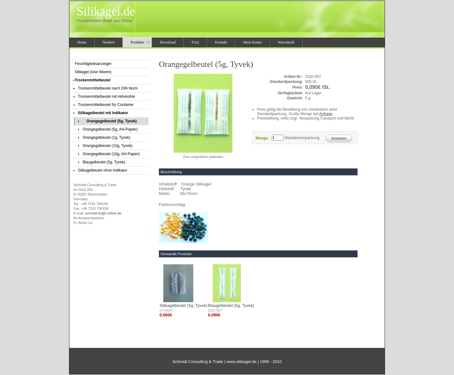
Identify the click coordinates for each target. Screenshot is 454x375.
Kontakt (221, 42)
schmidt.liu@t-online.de (103, 213)
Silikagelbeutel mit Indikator (103, 113)
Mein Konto (252, 42)
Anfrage (325, 114)
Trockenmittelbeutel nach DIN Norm (108, 88)
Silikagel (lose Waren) (93, 72)
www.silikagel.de (241, 361)
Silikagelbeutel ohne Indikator (102, 170)
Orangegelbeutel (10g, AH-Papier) (111, 154)
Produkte (140, 42)
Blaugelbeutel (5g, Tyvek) (104, 162)
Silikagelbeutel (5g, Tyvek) (183, 305)
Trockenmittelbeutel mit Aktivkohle (106, 96)
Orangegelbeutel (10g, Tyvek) (107, 146)
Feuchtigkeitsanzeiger (93, 64)
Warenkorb (286, 42)
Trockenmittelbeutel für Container (106, 105)
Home (81, 42)
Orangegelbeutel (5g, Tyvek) (111, 121)
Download (168, 42)
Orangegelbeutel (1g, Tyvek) (106, 137)
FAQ (195, 42)
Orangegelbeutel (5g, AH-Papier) (110, 129)
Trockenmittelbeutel (92, 80)
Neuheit (108, 42)
